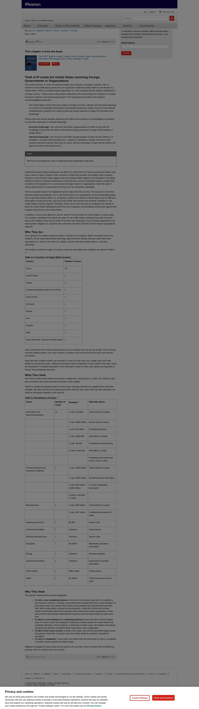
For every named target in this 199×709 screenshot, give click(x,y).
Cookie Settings (139, 698)
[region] (99, 698)
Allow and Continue (163, 698)
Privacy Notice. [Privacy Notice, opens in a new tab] (94, 706)
